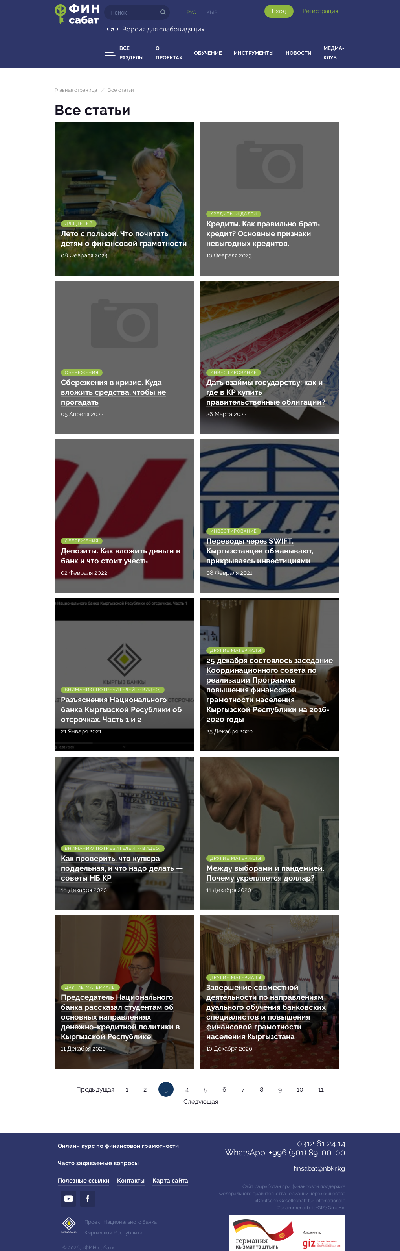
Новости (299, 53)
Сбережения (82, 372)
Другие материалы (235, 650)
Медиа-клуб (333, 53)
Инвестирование (233, 372)
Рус (191, 12)
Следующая (200, 1101)
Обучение (208, 53)
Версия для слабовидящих (163, 29)
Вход (279, 11)
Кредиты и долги (233, 214)
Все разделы (131, 53)
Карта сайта (170, 1180)
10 (300, 1089)
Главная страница (76, 90)
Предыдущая (95, 1089)
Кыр (212, 12)
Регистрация (320, 11)
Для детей (79, 223)
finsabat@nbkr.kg (319, 1168)
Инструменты (254, 53)
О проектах (169, 53)
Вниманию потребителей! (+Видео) (113, 689)
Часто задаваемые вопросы (98, 1163)
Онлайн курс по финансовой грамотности (118, 1145)
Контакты (131, 1180)
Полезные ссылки (83, 1180)
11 (321, 1089)
